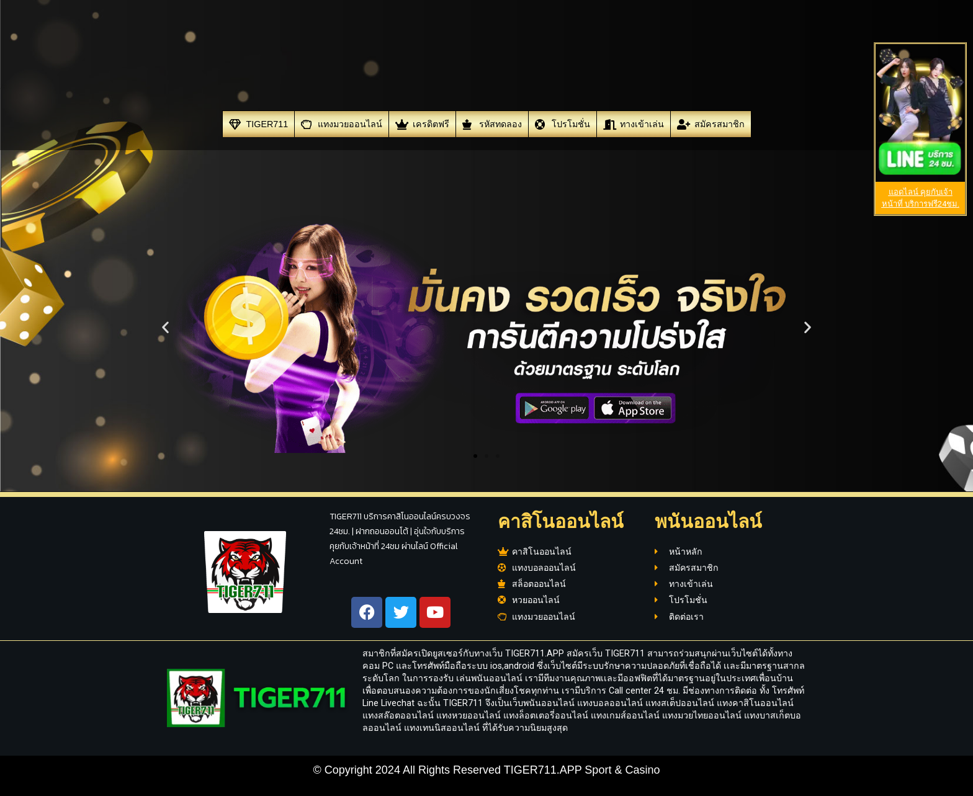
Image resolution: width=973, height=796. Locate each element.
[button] (165, 327)
